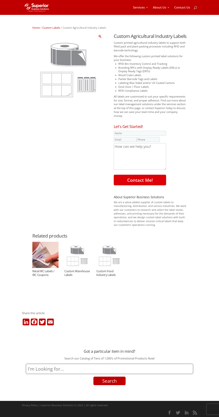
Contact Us (182, 7)
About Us (159, 7)
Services (139, 7)
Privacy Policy (30, 405)
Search (109, 381)
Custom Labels (51, 27)
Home (36, 27)
